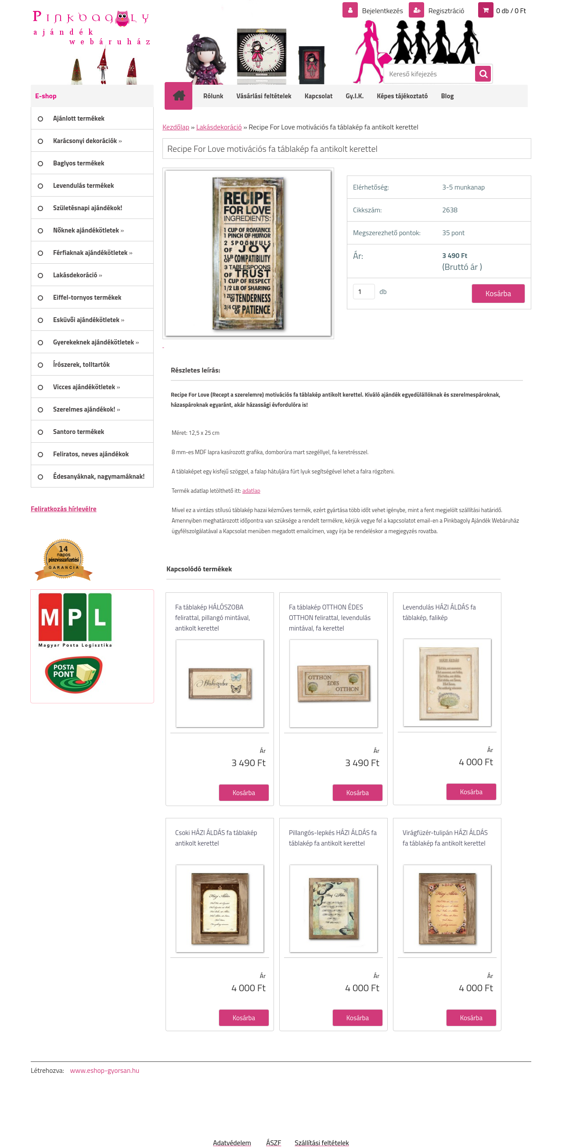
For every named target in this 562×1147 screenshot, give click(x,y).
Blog (447, 96)
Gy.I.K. (355, 96)
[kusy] (364, 291)
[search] (482, 74)
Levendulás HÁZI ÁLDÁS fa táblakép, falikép (439, 612)
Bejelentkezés (382, 10)
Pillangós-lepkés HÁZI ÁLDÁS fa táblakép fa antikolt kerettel (333, 838)
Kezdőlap (175, 127)
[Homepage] (184, 96)
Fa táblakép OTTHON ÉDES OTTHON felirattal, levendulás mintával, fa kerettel (330, 617)
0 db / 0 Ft (511, 10)
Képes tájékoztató (402, 96)
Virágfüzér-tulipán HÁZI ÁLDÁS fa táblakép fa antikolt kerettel (445, 838)
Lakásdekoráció (219, 127)
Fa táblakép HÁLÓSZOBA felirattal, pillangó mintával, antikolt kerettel (212, 617)
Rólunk (213, 96)
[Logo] (91, 27)
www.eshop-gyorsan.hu (104, 1070)
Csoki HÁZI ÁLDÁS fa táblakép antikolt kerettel (216, 838)
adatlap (251, 490)
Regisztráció (445, 10)
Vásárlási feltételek (264, 96)
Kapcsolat (319, 96)
